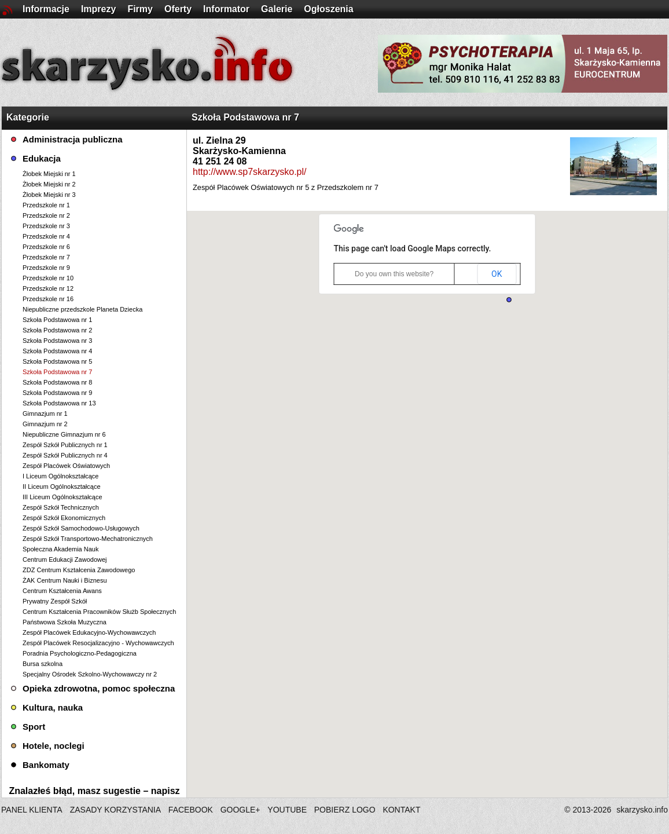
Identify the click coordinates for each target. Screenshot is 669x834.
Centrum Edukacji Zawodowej (65, 559)
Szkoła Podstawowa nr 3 (57, 340)
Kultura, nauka (53, 707)
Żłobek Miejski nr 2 (49, 184)
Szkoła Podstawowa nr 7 (57, 371)
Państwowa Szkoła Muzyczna (64, 622)
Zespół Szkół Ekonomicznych (64, 517)
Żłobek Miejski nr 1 (49, 173)
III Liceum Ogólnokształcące (62, 496)
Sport (34, 726)
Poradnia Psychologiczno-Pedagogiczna (80, 653)
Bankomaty (46, 765)
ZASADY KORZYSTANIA (115, 809)
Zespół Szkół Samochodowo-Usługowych (81, 528)
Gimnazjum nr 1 (45, 413)
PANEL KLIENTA (32, 809)
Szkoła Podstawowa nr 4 (57, 351)
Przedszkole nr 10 (48, 278)
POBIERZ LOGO (345, 809)
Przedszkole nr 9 (46, 267)
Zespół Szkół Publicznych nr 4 (65, 455)
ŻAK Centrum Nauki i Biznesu (65, 580)
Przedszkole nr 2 (46, 215)
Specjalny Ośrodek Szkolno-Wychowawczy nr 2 (90, 674)
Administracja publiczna (73, 139)
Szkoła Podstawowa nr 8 (57, 382)
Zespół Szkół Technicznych (61, 507)
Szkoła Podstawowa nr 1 (57, 319)
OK (496, 274)
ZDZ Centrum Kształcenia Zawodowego (79, 569)
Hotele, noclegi (53, 746)
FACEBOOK (190, 809)
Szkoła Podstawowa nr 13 (59, 403)
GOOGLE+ (240, 809)
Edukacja (42, 158)
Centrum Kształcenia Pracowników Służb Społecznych (99, 611)
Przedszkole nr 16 (48, 298)
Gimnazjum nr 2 (45, 423)
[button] (509, 299)
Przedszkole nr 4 (46, 236)
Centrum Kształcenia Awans (62, 590)
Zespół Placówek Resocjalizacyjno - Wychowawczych (98, 642)
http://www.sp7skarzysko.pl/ (250, 172)
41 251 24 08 (220, 161)
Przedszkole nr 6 (46, 246)
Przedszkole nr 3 (46, 225)
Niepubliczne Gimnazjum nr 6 (64, 434)
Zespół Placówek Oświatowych (66, 465)
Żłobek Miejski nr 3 (49, 194)
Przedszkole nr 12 (48, 288)
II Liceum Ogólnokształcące (62, 486)
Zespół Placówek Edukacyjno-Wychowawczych (89, 632)
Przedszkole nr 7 (46, 257)
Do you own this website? (394, 274)
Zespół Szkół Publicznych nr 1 (65, 444)
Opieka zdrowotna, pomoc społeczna (99, 688)
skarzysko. (642, 809)
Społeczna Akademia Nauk (60, 549)
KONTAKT (401, 809)
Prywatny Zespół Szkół (55, 601)
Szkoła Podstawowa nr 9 (57, 392)
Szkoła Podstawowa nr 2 (57, 330)
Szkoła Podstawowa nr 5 (57, 361)
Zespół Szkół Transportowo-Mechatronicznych (88, 538)
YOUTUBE (287, 809)
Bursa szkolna (43, 663)
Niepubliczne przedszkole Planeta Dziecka (82, 309)
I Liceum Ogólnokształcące (60, 476)
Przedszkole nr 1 (46, 205)
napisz (165, 791)
